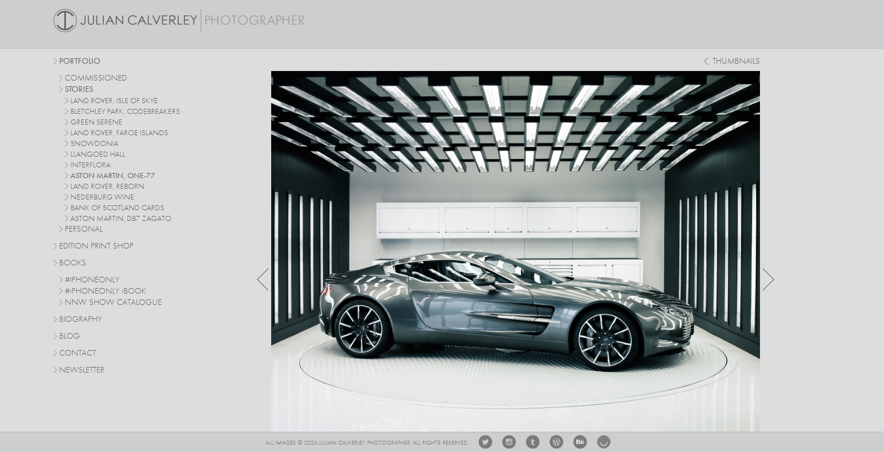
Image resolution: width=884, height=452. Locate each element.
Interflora (90, 165)
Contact (77, 353)
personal (84, 229)
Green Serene (96, 122)
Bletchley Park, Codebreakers (125, 111)
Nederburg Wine (102, 197)
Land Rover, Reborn (107, 186)
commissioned (96, 78)
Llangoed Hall (97, 154)
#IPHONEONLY (92, 280)
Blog (69, 337)
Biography (80, 319)
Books (72, 263)
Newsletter (81, 370)
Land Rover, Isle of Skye (114, 100)
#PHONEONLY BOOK (105, 291)
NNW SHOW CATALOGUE (113, 303)
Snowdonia (94, 143)
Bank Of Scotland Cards (117, 207)
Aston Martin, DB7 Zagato (120, 218)
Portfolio (79, 62)
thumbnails (736, 62)
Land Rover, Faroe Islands (119, 133)
